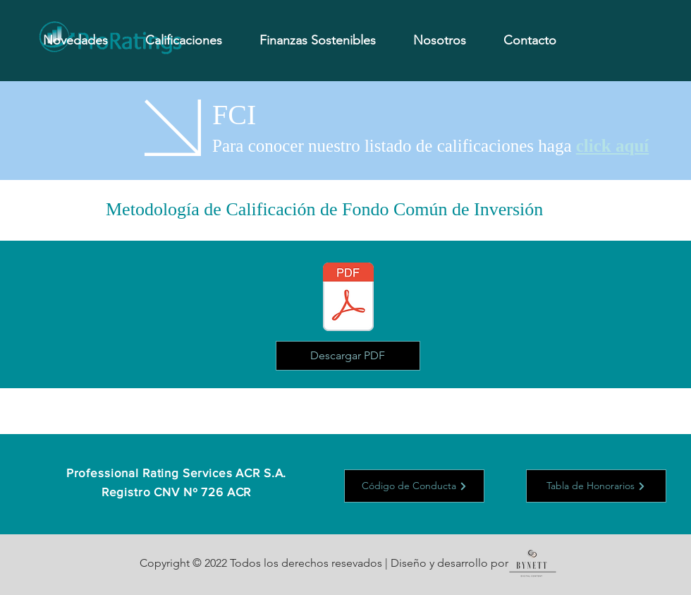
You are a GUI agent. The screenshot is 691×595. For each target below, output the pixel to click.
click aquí (612, 145)
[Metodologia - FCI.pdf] (348, 299)
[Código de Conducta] (414, 486)
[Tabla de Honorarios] (596, 486)
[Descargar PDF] (348, 356)
